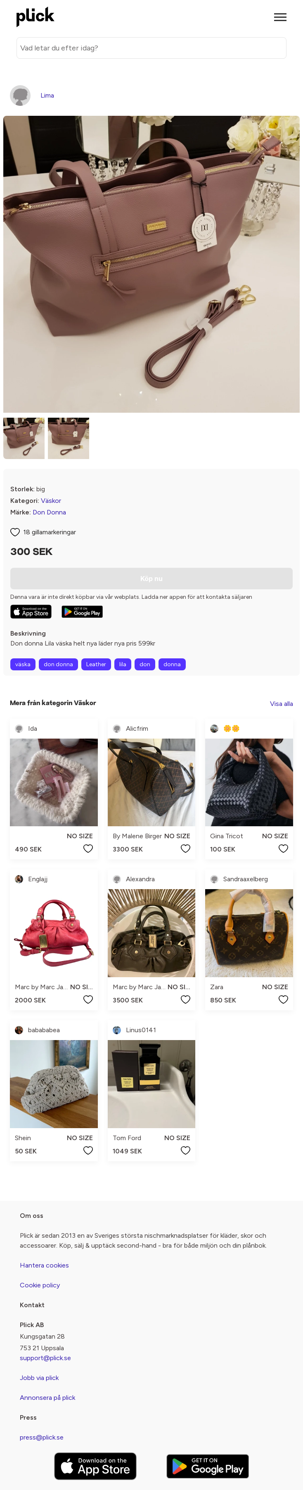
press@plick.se (42, 1437)
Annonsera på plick (47, 1398)
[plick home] (35, 17)
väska (23, 664)
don (145, 664)
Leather (96, 664)
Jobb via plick (39, 1378)
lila (122, 664)
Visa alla (281, 704)
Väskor (51, 501)
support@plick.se (45, 1358)
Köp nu (151, 578)
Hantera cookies (44, 1265)
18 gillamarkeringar (49, 532)
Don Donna (49, 512)
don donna (58, 664)
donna (172, 664)
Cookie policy (40, 1285)
